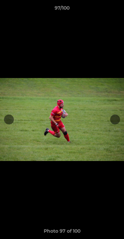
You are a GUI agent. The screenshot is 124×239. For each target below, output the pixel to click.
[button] (116, 10)
